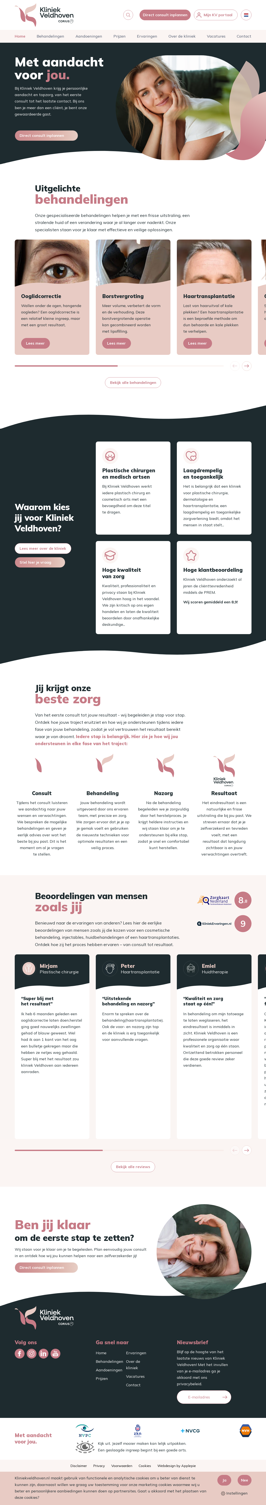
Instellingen (234, 1493)
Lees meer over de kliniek (43, 548)
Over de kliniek (182, 36)
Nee (244, 1480)
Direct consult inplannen (165, 14)
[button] (128, 15)
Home (20, 36)
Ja (224, 1480)
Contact (244, 36)
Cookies (145, 1466)
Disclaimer (78, 1466)
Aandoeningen (89, 36)
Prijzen (119, 36)
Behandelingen (50, 36)
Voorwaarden (121, 1466)
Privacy (99, 1466)
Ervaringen (147, 36)
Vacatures (216, 36)
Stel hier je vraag (35, 562)
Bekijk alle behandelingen (133, 382)
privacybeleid (189, 1383)
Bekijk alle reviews (133, 1166)
